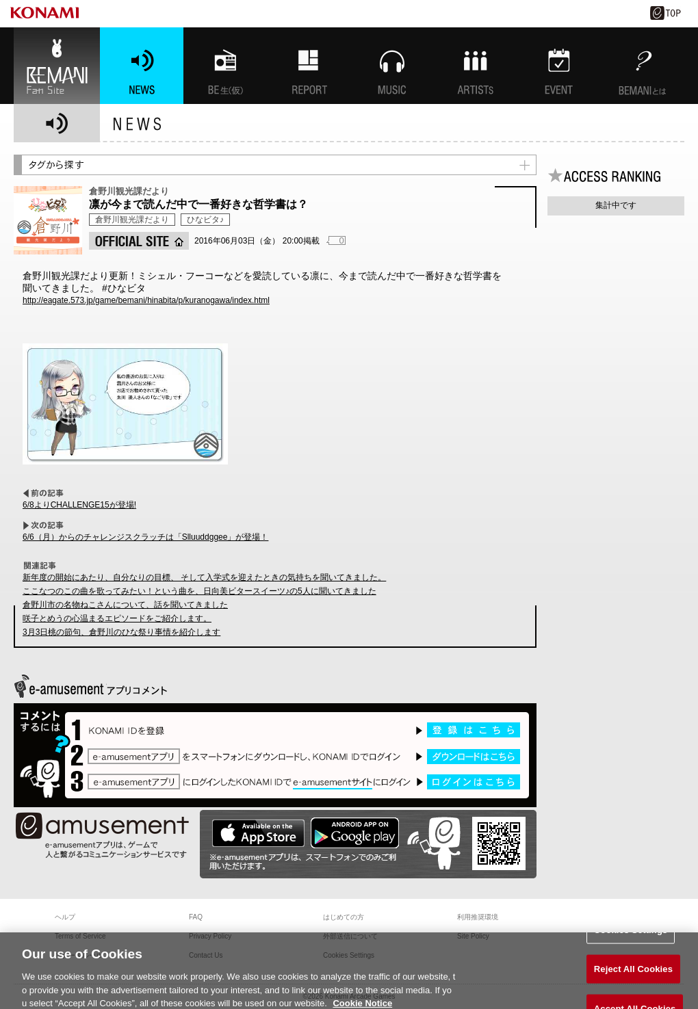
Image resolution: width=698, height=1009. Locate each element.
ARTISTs (475, 65)
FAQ (196, 917)
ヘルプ (65, 917)
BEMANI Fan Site (57, 65)
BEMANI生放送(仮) (225, 65)
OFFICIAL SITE (139, 241)
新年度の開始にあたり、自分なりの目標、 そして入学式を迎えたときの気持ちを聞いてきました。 (204, 577)
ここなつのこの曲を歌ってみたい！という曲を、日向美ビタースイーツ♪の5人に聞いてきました (199, 591)
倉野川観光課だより (132, 219)
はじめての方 (343, 917)
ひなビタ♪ (205, 219)
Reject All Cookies (633, 974)
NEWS (141, 65)
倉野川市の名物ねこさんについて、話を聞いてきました (125, 605)
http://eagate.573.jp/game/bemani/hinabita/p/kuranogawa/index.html (146, 300)
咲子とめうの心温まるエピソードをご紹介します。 (117, 618)
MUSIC (392, 65)
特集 (308, 65)
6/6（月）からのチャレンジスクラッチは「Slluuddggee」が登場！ (145, 537)
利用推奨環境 (477, 917)
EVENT (559, 65)
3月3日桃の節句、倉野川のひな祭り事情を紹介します (121, 632)
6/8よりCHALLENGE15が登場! (79, 505)
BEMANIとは (642, 65)
